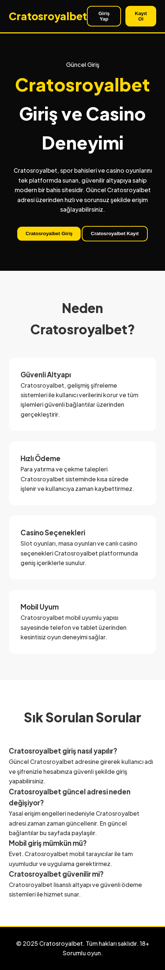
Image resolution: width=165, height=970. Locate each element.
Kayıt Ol (141, 16)
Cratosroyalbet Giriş (49, 233)
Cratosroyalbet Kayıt (115, 233)
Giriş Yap (103, 16)
